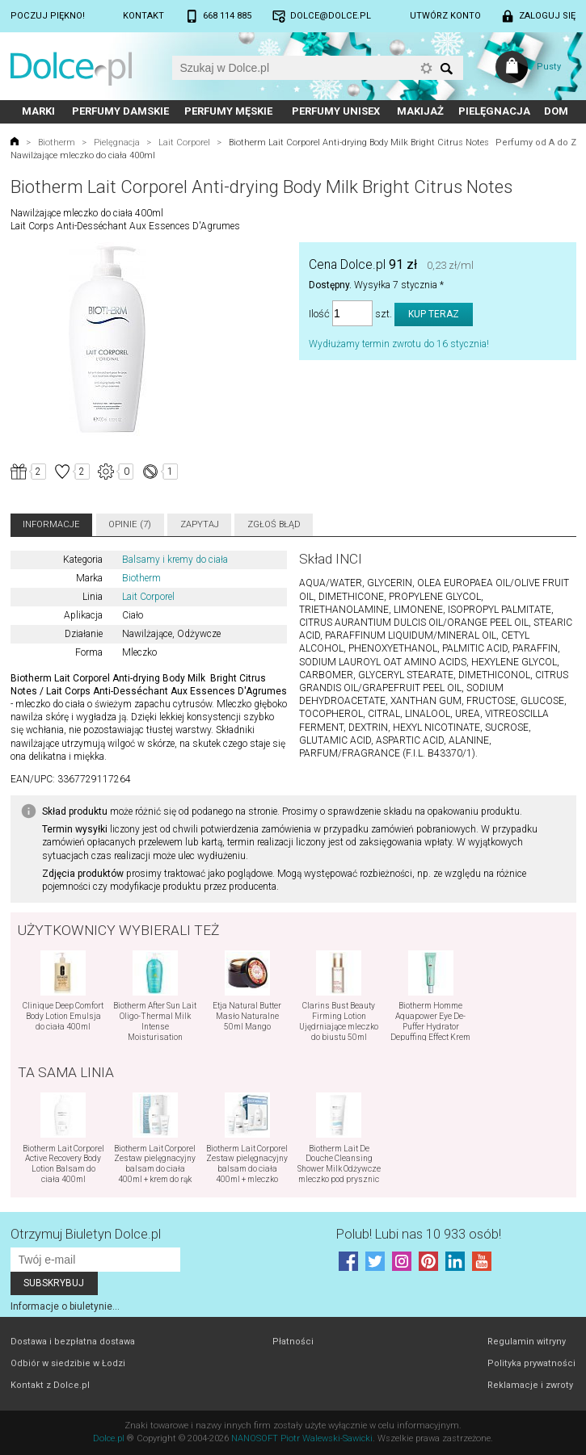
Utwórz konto (445, 15)
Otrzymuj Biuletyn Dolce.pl (86, 1234)
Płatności (293, 1341)
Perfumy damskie (120, 111)
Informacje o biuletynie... (65, 1306)
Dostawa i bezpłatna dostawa (73, 1341)
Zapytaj (199, 524)
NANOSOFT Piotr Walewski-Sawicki (302, 1438)
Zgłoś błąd (274, 524)
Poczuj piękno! (48, 15)
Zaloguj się (547, 15)
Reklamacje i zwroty (530, 1385)
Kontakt (143, 15)
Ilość (319, 314)
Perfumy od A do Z (535, 142)
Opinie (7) (129, 524)
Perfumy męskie (228, 111)
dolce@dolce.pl (330, 15)
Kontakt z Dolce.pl (50, 1385)
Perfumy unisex (336, 111)
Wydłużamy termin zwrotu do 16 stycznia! (399, 344)
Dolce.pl (108, 1438)
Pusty (549, 66)
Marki (38, 111)
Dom (556, 111)
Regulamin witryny (526, 1341)
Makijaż (420, 111)
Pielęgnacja (494, 111)
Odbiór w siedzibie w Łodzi (68, 1363)
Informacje (51, 524)
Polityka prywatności (531, 1363)
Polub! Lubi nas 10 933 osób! (418, 1234)
